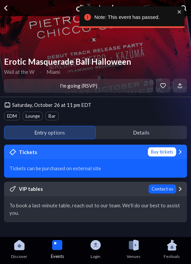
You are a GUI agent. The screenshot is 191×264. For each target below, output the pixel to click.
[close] (178, 11)
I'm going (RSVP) (78, 86)
